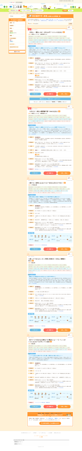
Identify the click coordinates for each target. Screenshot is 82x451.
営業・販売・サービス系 (53, 19)
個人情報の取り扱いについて (26, 432)
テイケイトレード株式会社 (40, 325)
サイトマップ (64, 4)
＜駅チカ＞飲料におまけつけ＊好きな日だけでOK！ (45, 183)
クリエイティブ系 (62, 19)
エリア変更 (29, 6)
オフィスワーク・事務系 (44, 19)
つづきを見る (33, 54)
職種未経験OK (51, 20)
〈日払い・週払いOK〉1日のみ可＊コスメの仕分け (45, 32)
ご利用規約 (34, 432)
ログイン (70, 10)
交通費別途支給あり (44, 20)
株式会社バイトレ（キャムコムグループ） (43, 90)
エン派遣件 (12, 2)
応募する (51, 94)
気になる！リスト (15, 10)
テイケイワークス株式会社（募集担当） (42, 402)
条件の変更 (18, 51)
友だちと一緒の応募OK (58, 20)
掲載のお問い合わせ (70, 4)
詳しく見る (64, 94)
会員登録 (65, 10)
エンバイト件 (19, 2)
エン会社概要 (50, 432)
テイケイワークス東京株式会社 (41, 245)
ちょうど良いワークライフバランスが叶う (16, 4)
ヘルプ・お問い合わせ (42, 432)
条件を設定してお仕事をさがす (51, 423)
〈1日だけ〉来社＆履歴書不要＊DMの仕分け (43, 111)
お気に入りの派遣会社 (38, 10)
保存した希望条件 (26, 10)
